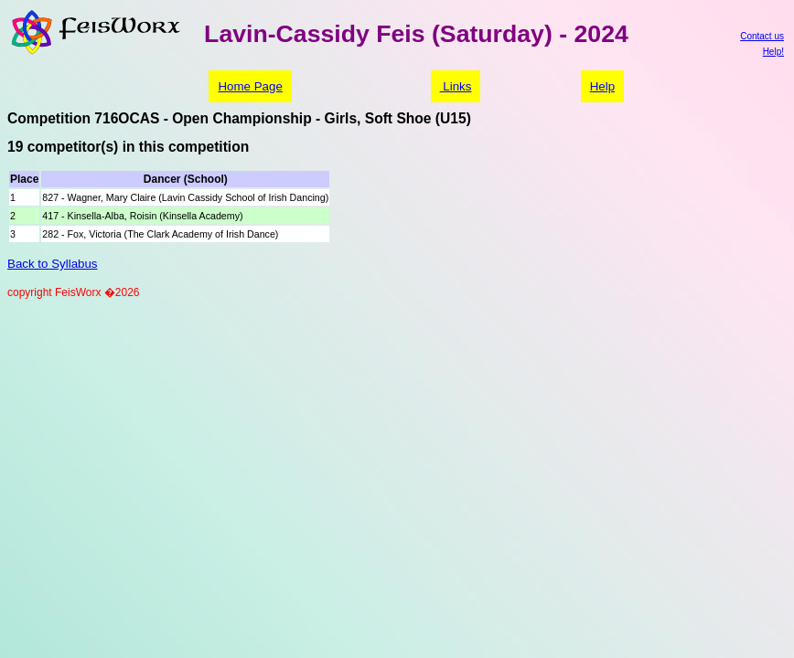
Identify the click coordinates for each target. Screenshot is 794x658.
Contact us (762, 36)
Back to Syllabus (52, 264)
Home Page (250, 86)
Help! (773, 52)
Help (602, 86)
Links (456, 86)
